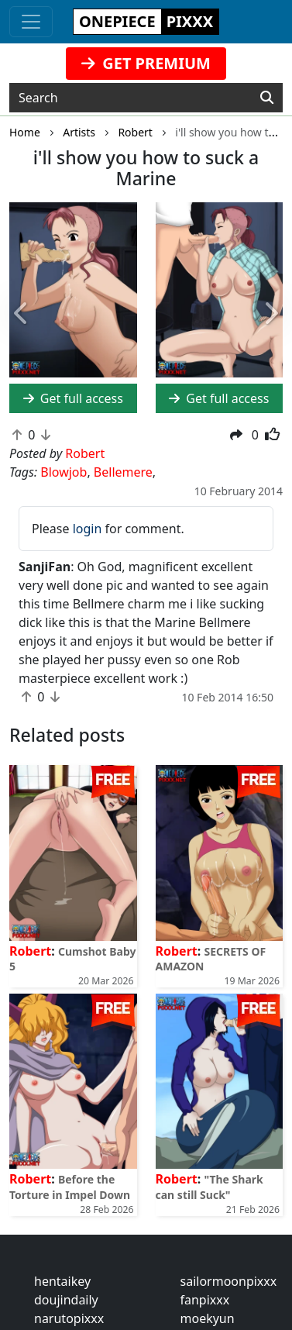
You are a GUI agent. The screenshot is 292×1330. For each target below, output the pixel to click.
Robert (30, 951)
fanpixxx (205, 1299)
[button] (22, 314)
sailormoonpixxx (228, 1281)
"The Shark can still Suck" (209, 1186)
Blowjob (63, 472)
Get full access (73, 398)
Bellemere (123, 472)
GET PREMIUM (146, 63)
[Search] (267, 97)
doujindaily (66, 1299)
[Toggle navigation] (31, 21)
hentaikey (62, 1281)
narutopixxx (69, 1318)
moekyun (207, 1318)
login (87, 528)
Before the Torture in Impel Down (69, 1186)
